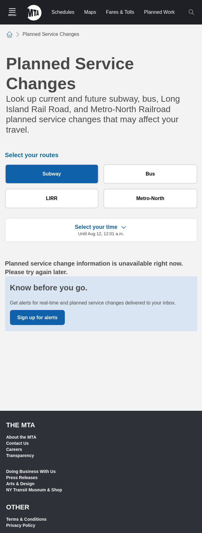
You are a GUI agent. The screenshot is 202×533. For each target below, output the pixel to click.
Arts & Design (20, 483)
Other (17, 507)
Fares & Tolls (120, 12)
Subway (52, 173)
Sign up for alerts (37, 317)
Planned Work (159, 12)
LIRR (51, 198)
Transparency (20, 455)
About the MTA (21, 437)
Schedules (62, 12)
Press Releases (22, 477)
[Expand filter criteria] (123, 227)
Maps (90, 12)
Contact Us (17, 443)
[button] (101, 230)
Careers (14, 449)
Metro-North (150, 198)
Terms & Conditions (26, 519)
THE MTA (20, 425)
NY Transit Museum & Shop (34, 489)
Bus (150, 173)
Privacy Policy (20, 525)
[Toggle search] (191, 12)
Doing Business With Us (31, 471)
